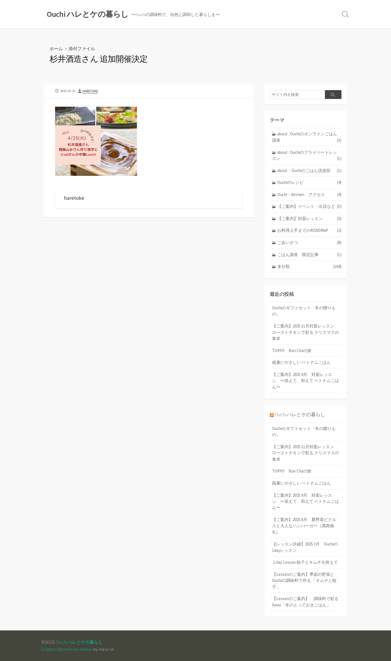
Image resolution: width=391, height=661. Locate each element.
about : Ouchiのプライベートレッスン (306, 156)
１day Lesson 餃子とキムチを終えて (305, 562)
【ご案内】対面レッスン (309, 219)
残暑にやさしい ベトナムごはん (301, 362)
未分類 (309, 267)
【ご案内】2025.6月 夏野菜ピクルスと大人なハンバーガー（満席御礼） (304, 526)
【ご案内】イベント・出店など (309, 207)
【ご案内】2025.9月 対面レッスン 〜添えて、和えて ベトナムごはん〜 (305, 381)
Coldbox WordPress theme (67, 649)
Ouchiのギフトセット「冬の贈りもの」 (304, 311)
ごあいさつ (309, 243)
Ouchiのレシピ (309, 183)
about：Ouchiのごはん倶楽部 (309, 171)
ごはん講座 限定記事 (309, 255)
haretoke (90, 91)
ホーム (56, 48)
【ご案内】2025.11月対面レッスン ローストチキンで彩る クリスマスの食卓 (305, 332)
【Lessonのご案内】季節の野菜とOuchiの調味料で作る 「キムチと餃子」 (304, 580)
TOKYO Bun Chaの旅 (291, 350)
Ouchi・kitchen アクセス (309, 195)
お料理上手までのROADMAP (309, 231)
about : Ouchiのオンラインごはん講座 (306, 137)
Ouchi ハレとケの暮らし (300, 415)
